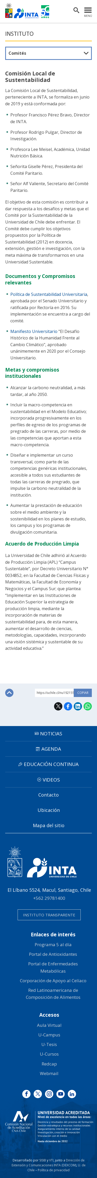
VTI (51, 1160)
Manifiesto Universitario (33, 331)
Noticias (51, 733)
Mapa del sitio (48, 825)
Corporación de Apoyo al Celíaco (53, 981)
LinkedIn (78, 706)
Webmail (49, 1073)
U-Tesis (49, 1044)
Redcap (49, 1064)
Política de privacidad (54, 1170)
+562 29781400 (49, 898)
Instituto (19, 33)
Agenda (51, 748)
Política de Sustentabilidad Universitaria (48, 294)
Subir (9, 693)
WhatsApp (87, 706)
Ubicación (49, 810)
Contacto (48, 795)
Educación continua (51, 764)
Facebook (68, 706)
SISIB (42, 1160)
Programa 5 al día (53, 944)
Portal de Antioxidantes (53, 954)
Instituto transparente (49, 914)
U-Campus (49, 1035)
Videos (51, 779)
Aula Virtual (49, 1025)
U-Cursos (49, 1054)
